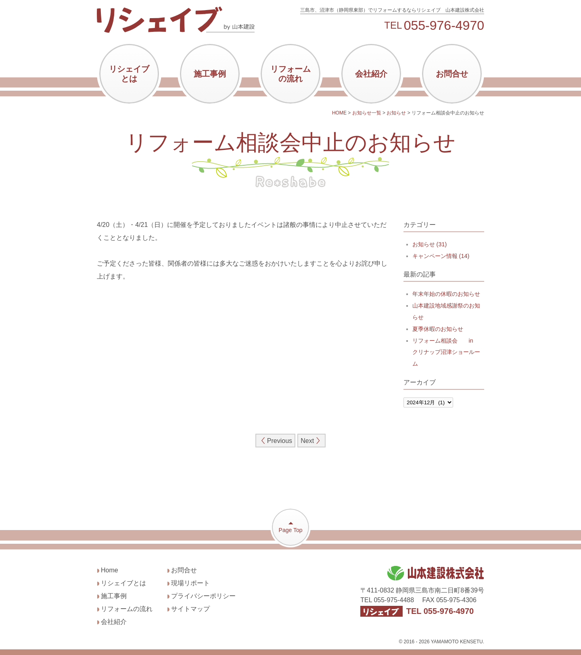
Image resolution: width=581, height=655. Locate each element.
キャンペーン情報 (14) (441, 256)
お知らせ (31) (429, 244)
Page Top (290, 526)
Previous (275, 440)
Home (109, 570)
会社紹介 (371, 73)
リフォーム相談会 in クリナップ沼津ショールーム (446, 352)
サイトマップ (190, 608)
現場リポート (190, 583)
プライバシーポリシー (203, 596)
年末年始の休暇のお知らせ (446, 294)
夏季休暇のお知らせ (437, 329)
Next (311, 440)
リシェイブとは (129, 73)
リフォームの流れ (290, 73)
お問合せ (452, 73)
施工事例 (210, 73)
